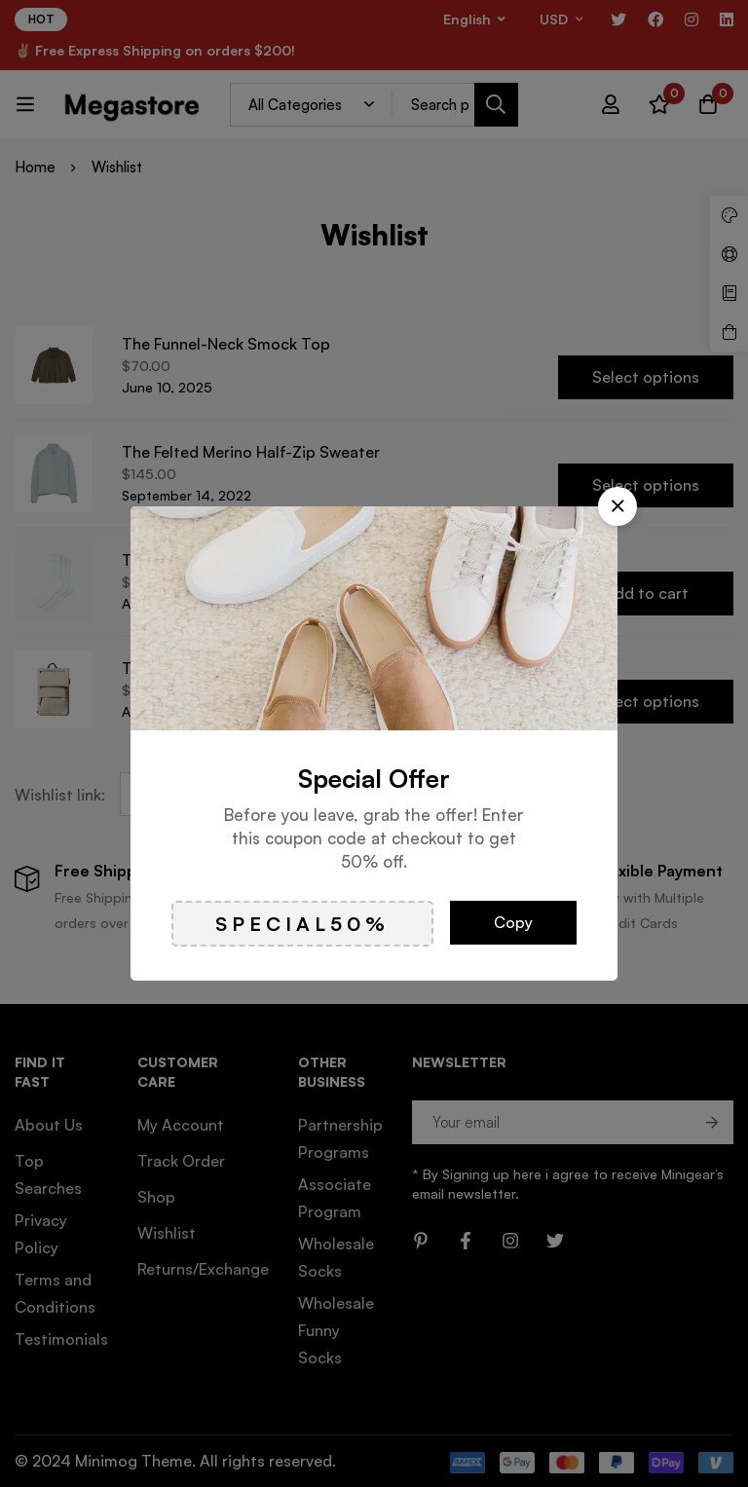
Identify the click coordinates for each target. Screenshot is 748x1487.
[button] (617, 506)
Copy (513, 922)
